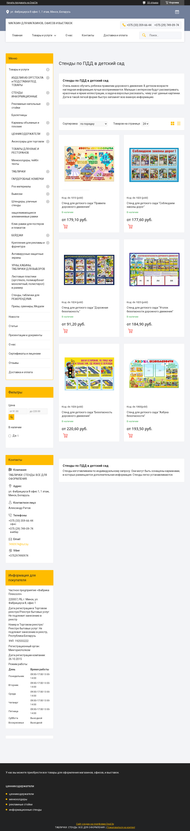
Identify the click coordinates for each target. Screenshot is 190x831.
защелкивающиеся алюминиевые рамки (25, 214)
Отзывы (14, 362)
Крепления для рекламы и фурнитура (28, 244)
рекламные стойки (20, 804)
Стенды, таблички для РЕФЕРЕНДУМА (25, 297)
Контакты (88, 35)
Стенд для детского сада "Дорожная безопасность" (85, 309)
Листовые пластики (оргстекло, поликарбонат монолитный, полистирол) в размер (28, 282)
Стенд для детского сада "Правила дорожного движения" (83, 205)
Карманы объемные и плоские (25, 124)
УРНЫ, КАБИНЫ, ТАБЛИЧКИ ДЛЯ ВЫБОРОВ (28, 267)
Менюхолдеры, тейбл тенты (25, 162)
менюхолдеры (18, 799)
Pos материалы (21, 186)
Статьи (13, 326)
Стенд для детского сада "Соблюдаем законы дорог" (151, 205)
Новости (14, 316)
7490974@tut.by (18, 544)
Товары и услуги (42, 35)
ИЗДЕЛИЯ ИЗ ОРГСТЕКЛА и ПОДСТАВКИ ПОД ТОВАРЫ (28, 81)
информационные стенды (25, 809)
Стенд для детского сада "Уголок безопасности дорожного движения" (150, 309)
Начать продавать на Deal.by (22, 2)
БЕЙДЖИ (17, 235)
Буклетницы (19, 115)
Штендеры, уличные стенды (24, 203)
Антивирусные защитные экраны (28, 255)
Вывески (17, 193)
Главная (17, 35)
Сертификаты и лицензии (25, 353)
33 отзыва (152, 2)
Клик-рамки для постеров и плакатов (28, 225)
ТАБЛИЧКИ (18, 171)
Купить (89, 226)
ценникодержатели (21, 793)
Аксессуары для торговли (28, 141)
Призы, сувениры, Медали (28, 306)
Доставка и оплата (115, 35)
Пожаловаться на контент (121, 827)
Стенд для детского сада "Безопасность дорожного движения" (87, 414)
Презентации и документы (25, 335)
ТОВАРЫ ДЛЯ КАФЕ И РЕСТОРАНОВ (25, 150)
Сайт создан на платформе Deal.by (95, 824)
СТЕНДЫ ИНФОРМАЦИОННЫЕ (24, 94)
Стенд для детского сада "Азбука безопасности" (148, 414)
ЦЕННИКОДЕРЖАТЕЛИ (26, 133)
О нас (69, 35)
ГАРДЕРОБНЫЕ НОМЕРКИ (28, 178)
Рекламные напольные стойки (26, 105)
